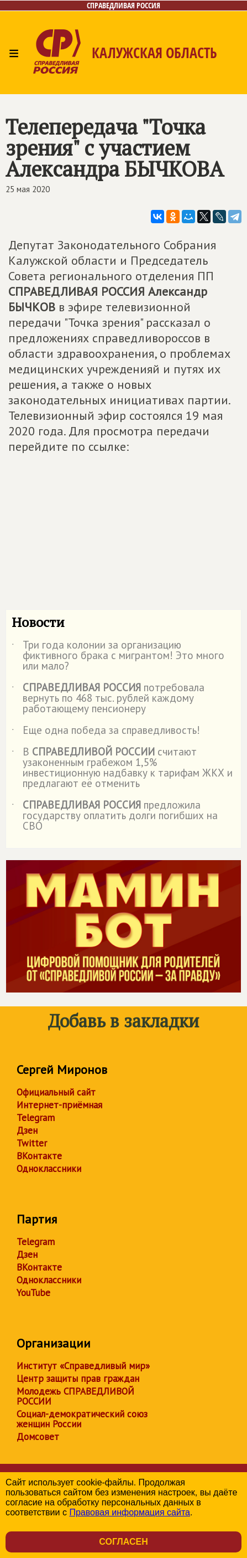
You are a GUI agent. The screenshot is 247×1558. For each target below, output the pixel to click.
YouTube (33, 1293)
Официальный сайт (56, 1092)
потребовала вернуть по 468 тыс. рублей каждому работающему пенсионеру (108, 698)
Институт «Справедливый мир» (83, 1366)
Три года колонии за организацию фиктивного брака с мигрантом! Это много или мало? (118, 656)
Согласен (123, 1541)
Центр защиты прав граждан (78, 1379)
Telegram (36, 1118)
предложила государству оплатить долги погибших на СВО (115, 816)
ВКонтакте (39, 1156)
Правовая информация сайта (129, 1512)
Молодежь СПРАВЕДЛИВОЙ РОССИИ (75, 1396)
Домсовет (38, 1437)
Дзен (27, 1130)
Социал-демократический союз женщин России (82, 1419)
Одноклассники (49, 1169)
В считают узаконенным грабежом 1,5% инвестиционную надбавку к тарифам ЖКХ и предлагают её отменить (122, 768)
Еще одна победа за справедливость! (106, 732)
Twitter (32, 1143)
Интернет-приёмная (59, 1105)
